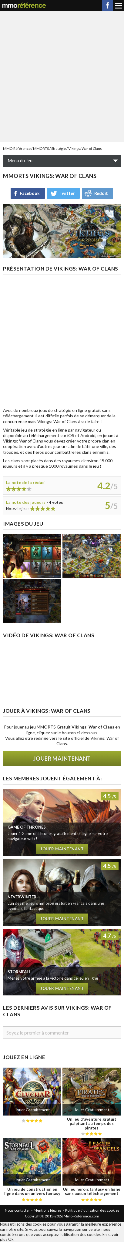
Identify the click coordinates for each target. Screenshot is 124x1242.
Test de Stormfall (62, 962)
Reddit (101, 193)
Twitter (67, 193)
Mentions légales (48, 1210)
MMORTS (41, 148)
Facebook (107, 5)
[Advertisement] (62, 76)
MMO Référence (17, 148)
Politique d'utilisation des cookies (92, 1210)
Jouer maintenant (62, 758)
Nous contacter (17, 1210)
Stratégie (58, 148)
